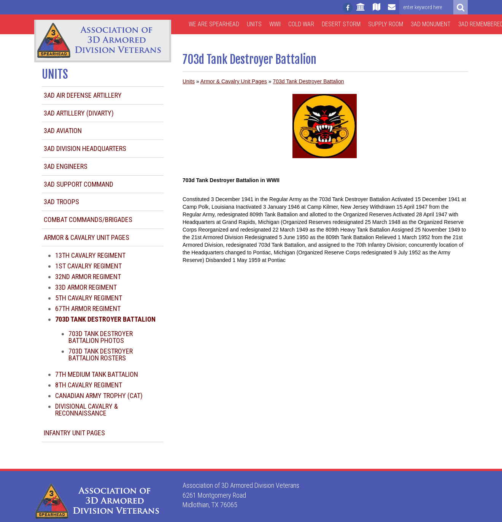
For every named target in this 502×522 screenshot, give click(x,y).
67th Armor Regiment (88, 309)
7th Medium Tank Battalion (96, 374)
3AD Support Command (78, 184)
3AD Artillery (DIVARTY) (79, 113)
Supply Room (385, 24)
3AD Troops (61, 202)
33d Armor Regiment (86, 287)
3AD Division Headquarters (85, 148)
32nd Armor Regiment (88, 277)
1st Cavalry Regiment (88, 266)
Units (254, 24)
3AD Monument (431, 24)
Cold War (301, 24)
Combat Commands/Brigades (88, 220)
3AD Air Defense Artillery (83, 95)
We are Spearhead (214, 24)
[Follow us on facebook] (348, 7)
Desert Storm (341, 24)
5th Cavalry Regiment (88, 298)
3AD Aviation (63, 131)
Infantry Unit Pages (74, 433)
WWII (275, 24)
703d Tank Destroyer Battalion (308, 81)
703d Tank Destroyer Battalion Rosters (100, 354)
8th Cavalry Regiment (88, 385)
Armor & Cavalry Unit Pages (86, 237)
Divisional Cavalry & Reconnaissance (86, 409)
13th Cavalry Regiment (90, 255)
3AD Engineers (65, 166)
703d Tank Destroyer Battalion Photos (100, 337)
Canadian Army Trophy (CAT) (99, 396)
